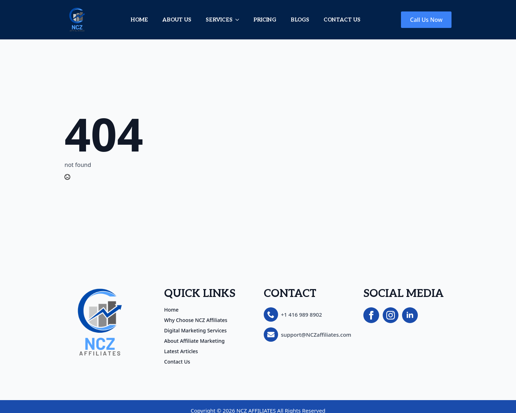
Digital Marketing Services (195, 330)
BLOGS (300, 19)
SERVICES (219, 19)
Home (171, 309)
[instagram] (390, 315)
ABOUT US (176, 19)
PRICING (264, 19)
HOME (139, 19)
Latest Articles (181, 351)
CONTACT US (342, 19)
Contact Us (177, 361)
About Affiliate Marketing (194, 341)
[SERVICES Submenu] (239, 20)
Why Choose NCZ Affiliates (195, 320)
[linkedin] (410, 315)
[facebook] (371, 315)
